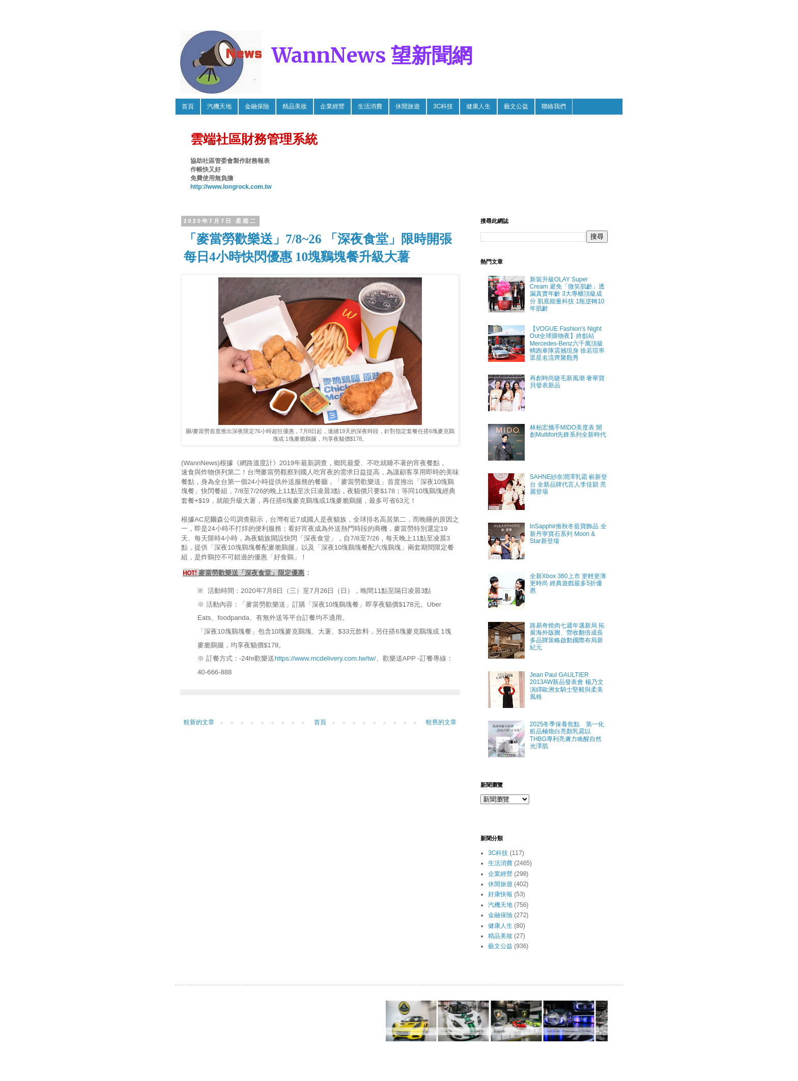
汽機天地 (219, 106)
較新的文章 (199, 722)
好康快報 (500, 894)
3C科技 (443, 106)
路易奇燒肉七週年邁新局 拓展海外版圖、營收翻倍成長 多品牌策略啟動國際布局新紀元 (567, 636)
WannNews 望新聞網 (372, 55)
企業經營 (332, 106)
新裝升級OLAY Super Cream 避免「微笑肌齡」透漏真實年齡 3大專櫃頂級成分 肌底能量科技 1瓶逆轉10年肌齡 (567, 294)
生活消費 (370, 106)
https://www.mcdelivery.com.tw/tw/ (325, 658)
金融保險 (257, 106)
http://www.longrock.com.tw (231, 186)
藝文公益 (516, 106)
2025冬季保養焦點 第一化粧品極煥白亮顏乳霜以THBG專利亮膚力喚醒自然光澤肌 (567, 735)
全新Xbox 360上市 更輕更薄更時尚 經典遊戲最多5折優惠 (568, 583)
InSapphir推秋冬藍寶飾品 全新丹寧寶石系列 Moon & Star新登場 (568, 534)
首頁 (188, 106)
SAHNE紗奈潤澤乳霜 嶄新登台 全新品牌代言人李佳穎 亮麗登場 (569, 484)
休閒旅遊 (407, 106)
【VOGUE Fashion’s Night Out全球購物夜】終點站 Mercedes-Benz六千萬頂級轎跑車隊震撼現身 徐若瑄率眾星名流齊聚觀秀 (567, 343)
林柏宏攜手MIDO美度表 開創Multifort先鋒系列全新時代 (568, 431)
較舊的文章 (441, 722)
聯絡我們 (554, 106)
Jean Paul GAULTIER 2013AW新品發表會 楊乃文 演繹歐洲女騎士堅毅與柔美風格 (567, 685)
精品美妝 (294, 106)
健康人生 (478, 106)
